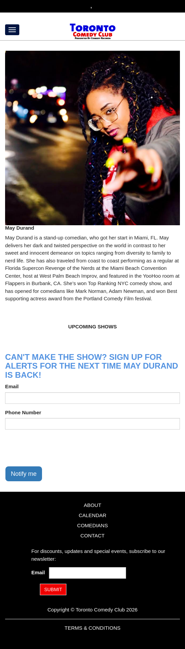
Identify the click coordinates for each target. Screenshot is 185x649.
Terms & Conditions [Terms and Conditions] (92, 628)
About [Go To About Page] (92, 505)
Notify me (24, 473)
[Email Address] (87, 573)
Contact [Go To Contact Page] (92, 535)
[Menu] (12, 29)
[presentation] (56, 448)
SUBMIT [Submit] (53, 589)
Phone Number (23, 412)
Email (12, 386)
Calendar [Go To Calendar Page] (92, 515)
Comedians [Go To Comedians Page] (92, 525)
